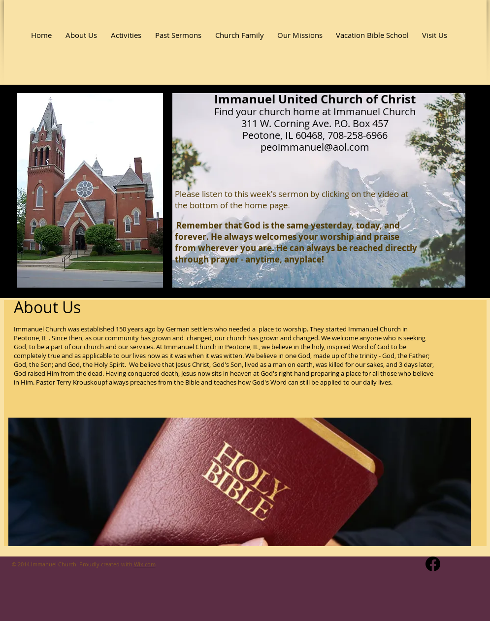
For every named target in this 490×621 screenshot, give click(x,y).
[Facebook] (432, 563)
